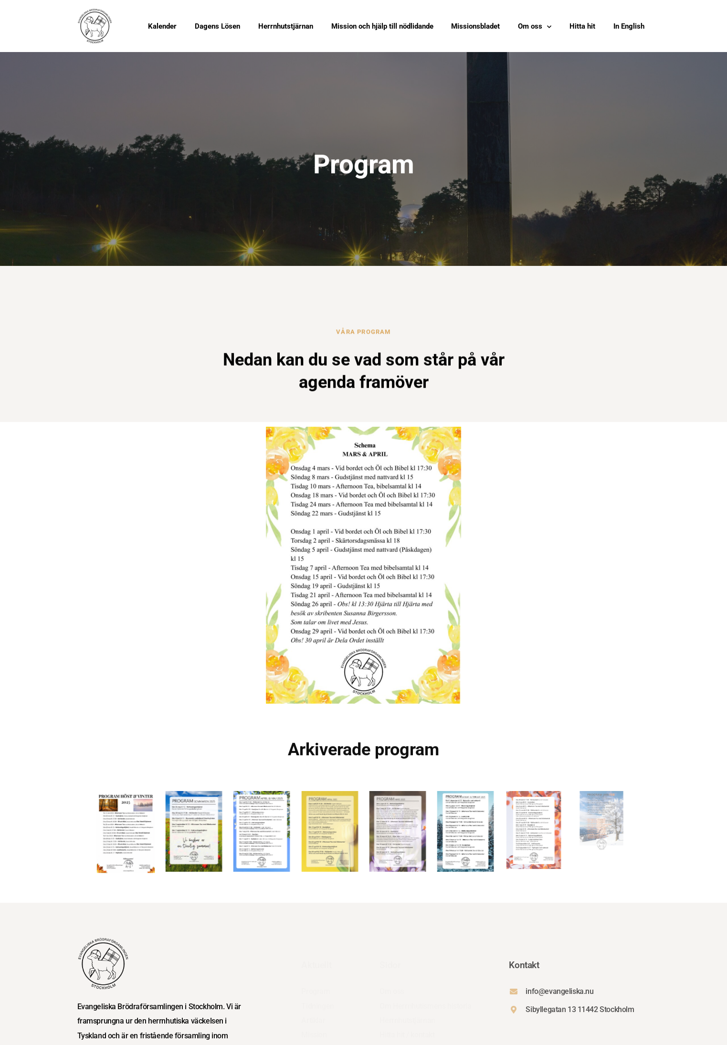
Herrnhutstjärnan (285, 26)
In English (628, 26)
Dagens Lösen (217, 26)
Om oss (534, 26)
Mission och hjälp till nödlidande (382, 26)
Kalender (162, 26)
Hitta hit (582, 26)
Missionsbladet (475, 26)
